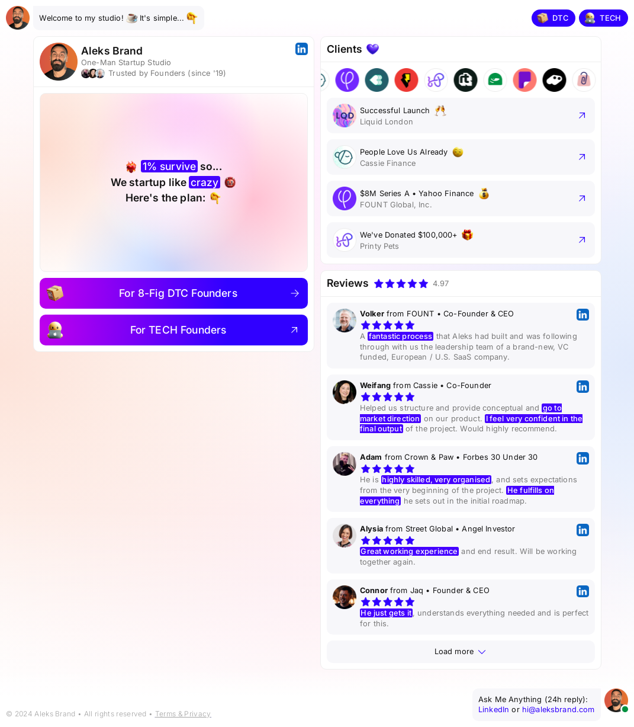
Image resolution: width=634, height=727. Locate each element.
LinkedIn (493, 709)
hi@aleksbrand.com (558, 709)
